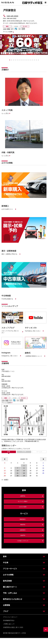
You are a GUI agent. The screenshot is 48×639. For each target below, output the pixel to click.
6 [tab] (20, 60)
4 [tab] (16, 60)
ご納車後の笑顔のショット (33, 356)
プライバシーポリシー (10, 617)
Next (47, 45)
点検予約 (22, 535)
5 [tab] (18, 60)
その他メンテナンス (22, 540)
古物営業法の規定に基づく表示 (13, 627)
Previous (1, 45)
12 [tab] (32, 60)
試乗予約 (22, 496)
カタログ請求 (22, 507)
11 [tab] (30, 60)
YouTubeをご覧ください (33, 331)
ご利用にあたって (9, 624)
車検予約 (22, 524)
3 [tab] (14, 60)
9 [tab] (26, 60)
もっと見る (5, 113)
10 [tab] (28, 60)
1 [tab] (10, 60)
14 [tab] (36, 60)
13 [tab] (34, 60)
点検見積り (23, 530)
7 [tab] (22, 60)
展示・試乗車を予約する (9, 254)
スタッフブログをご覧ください (10, 331)
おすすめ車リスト (7, 209)
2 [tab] (12, 60)
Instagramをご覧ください (10, 356)
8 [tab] (24, 60)
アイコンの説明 (7, 31)
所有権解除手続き (9, 620)
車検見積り (23, 519)
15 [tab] (38, 60)
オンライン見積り (23, 501)
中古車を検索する (7, 299)
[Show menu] (45, 2)
